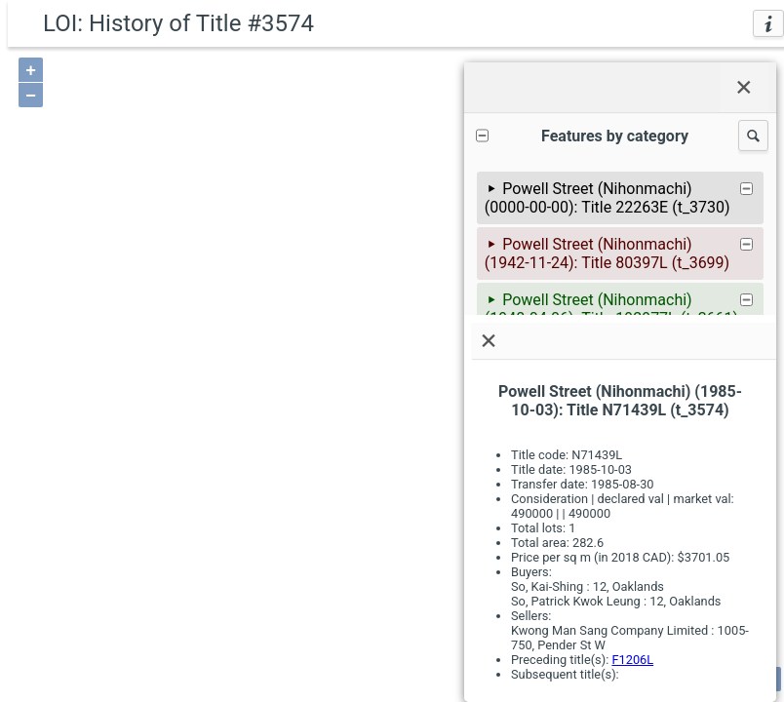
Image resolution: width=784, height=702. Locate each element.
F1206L (632, 659)
